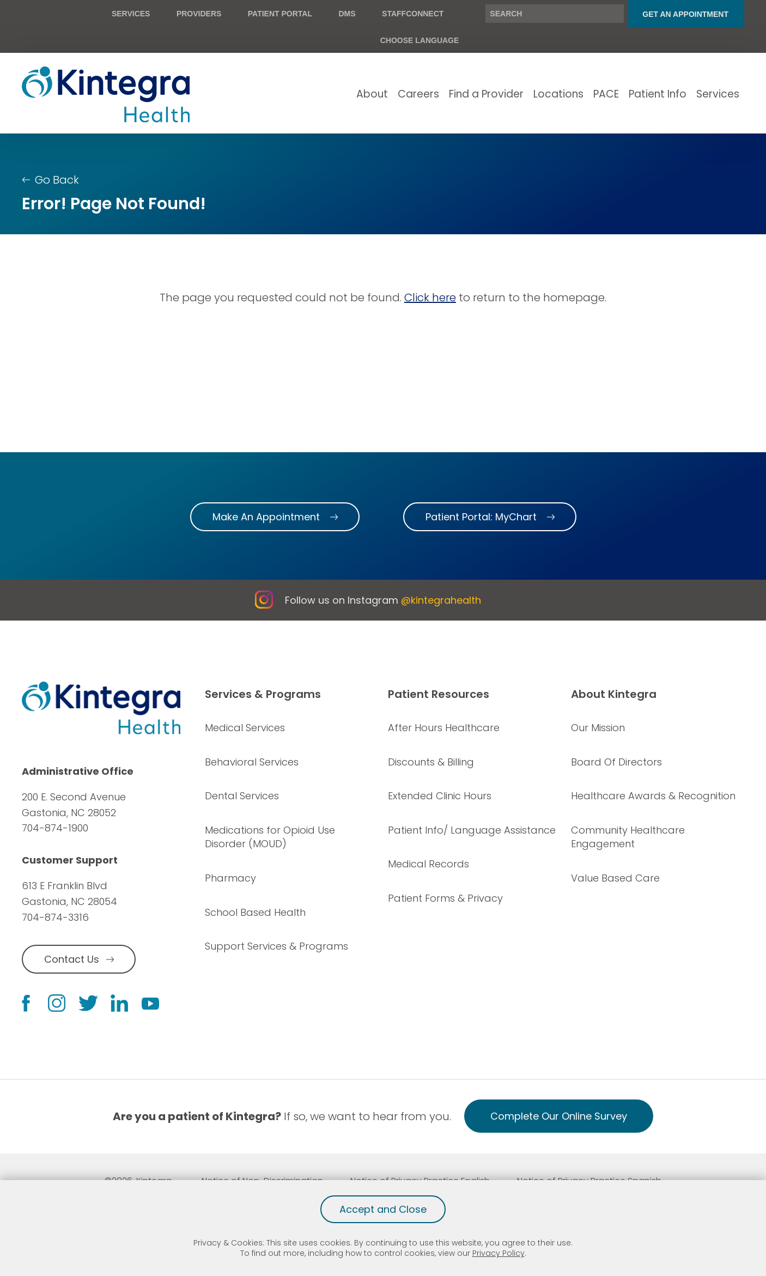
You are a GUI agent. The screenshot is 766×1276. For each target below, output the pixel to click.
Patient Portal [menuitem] (280, 13)
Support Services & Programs (276, 946)
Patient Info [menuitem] (657, 94)
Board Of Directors (616, 762)
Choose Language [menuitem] (419, 40)
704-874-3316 (55, 917)
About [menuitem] (372, 94)
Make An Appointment (266, 517)
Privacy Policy (498, 1253)
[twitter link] (88, 1003)
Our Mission (598, 727)
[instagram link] (56, 1003)
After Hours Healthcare (444, 727)
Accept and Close (383, 1209)
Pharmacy (230, 878)
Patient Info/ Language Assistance (472, 830)
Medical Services (245, 727)
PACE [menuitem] (606, 94)
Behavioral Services (252, 762)
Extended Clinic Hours (439, 796)
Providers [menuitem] (199, 13)
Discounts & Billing (431, 762)
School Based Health (255, 912)
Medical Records (428, 864)
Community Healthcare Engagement (628, 837)
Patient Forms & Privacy (445, 898)
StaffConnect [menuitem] (412, 13)
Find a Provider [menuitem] (486, 94)
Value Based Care (615, 878)
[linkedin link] (119, 1003)
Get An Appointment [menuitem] (685, 14)
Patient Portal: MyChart (481, 517)
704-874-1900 (55, 828)
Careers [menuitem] (418, 94)
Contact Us (71, 959)
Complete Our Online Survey (558, 1116)
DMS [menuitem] (346, 13)
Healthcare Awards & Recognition (653, 796)
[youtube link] (150, 1003)
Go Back (57, 179)
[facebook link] (26, 1003)
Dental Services (242, 796)
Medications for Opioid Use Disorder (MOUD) (270, 837)
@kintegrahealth (441, 600)
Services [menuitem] (131, 13)
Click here (430, 297)
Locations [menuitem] (558, 94)
